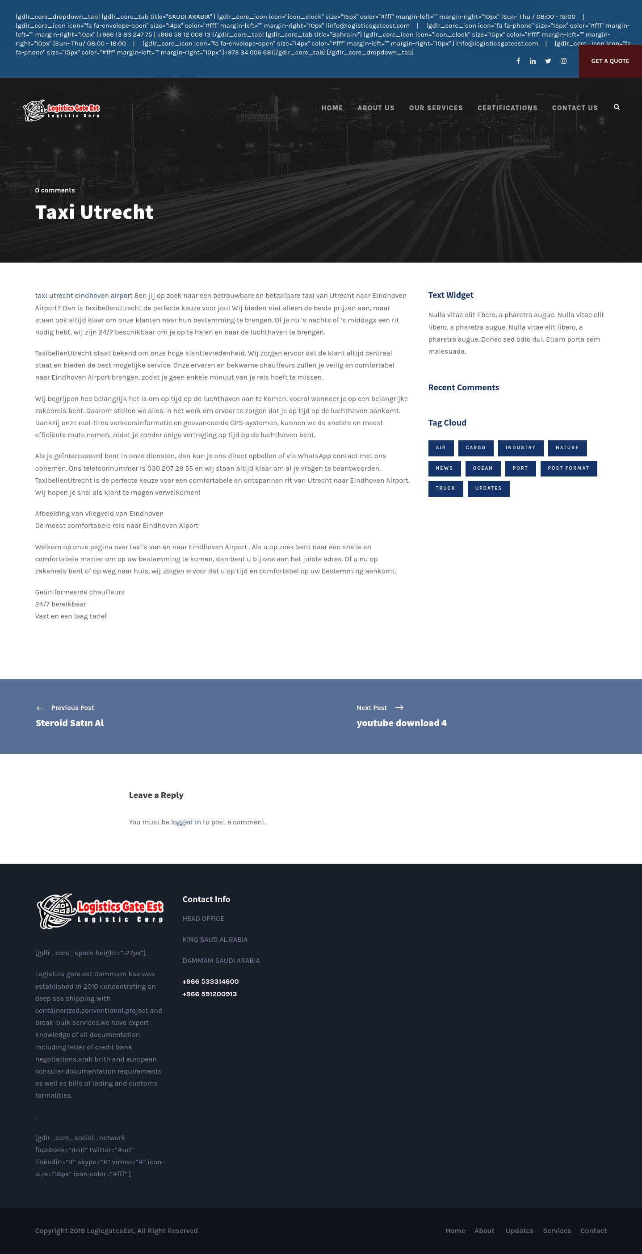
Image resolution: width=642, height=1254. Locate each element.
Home (333, 108)
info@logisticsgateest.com (368, 25)
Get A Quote (610, 61)
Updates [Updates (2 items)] (489, 488)
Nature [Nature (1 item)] (567, 448)
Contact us (575, 108)
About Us (376, 108)
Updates (520, 1230)
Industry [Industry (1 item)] (521, 448)
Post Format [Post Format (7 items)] (569, 468)
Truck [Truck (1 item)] (446, 488)
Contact (594, 1230)
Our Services (436, 108)
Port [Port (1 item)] (520, 468)
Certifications (508, 108)
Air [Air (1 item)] (441, 448)
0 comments (55, 190)
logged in (186, 822)
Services (557, 1230)
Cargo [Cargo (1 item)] (476, 448)
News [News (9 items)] (444, 468)
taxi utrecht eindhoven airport (84, 295)
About (485, 1230)
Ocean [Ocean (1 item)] (483, 468)
